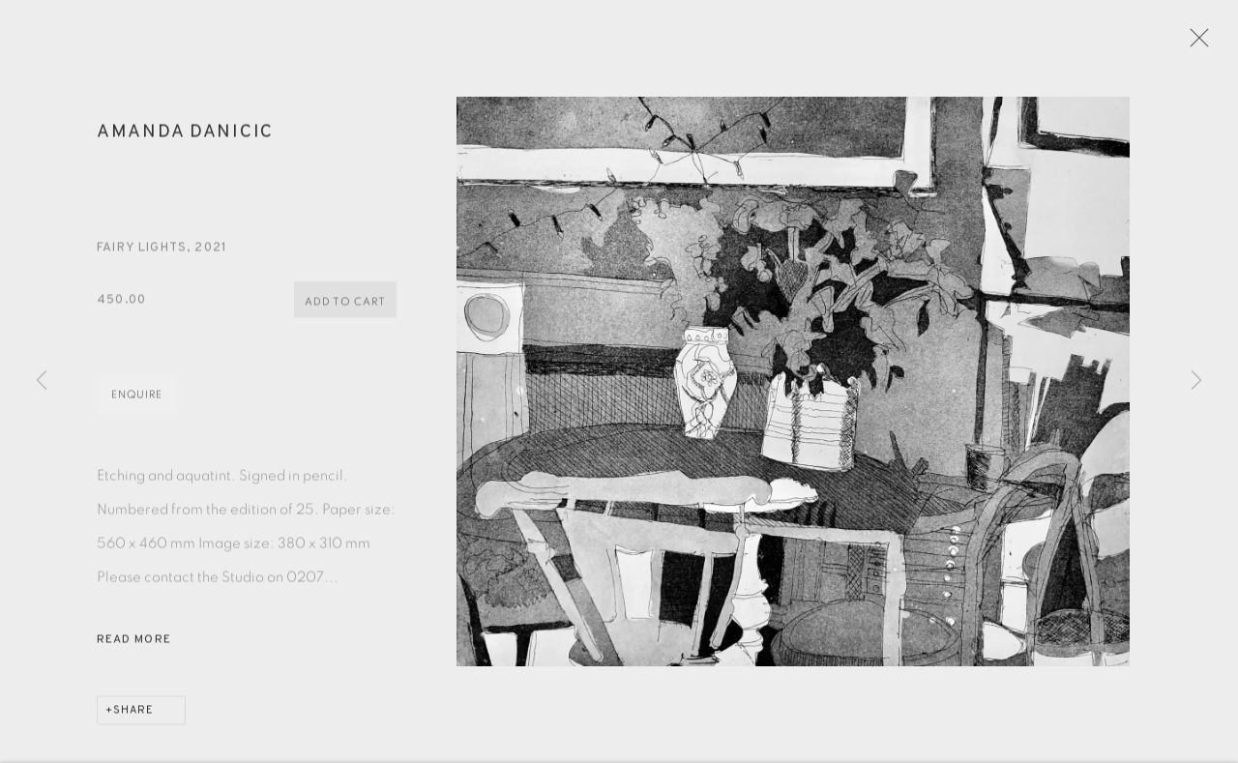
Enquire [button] (136, 402)
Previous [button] (41, 381)
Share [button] (133, 718)
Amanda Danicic (185, 140)
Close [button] (1208, 43)
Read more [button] (134, 648)
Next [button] (1196, 381)
